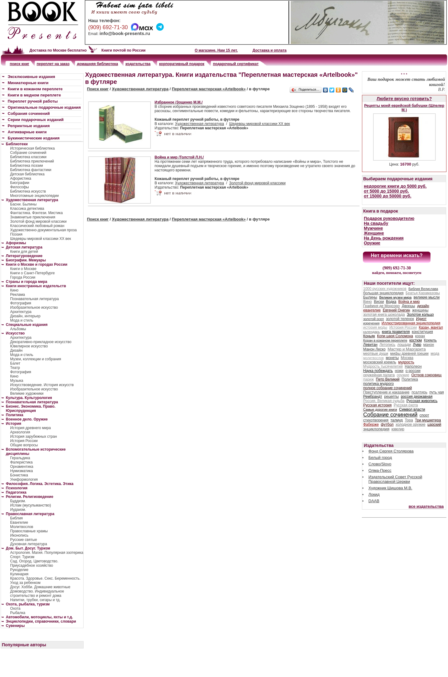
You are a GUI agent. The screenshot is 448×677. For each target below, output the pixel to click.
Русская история (377, 405)
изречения (371, 323)
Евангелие (19, 522)
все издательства (426, 506)
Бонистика (19, 475)
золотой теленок (400, 319)
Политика (410, 379)
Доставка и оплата (270, 50)
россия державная (416, 396)
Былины (370, 297)
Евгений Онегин (396, 310)
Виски (379, 301)
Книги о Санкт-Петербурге (32, 273)
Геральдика (20, 458)
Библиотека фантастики (30, 170)
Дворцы (408, 306)
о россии (413, 371)
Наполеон (413, 366)
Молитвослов (21, 527)
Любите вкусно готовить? (404, 98)
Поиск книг (97, 89)
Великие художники (26, 393)
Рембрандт (372, 396)
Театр (15, 368)
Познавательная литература (34, 299)
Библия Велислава (423, 289)
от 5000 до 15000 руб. (386, 191)
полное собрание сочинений (387, 388)
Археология (20, 432)
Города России (22, 277)
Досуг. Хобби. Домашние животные (40, 587)
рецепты (391, 396)
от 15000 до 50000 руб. (387, 196)
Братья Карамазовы (423, 293)
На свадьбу (376, 223)
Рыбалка (17, 613)
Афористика (20, 178)
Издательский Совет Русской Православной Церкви (395, 479)
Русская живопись (422, 401)
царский (434, 424)
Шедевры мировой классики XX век (259, 124)
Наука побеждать (378, 371)
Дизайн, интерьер (25, 316)
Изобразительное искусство (34, 307)
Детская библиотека (27, 174)
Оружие (372, 243)
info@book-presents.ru (125, 33)
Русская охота (406, 405)
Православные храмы (29, 531)
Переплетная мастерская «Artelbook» (209, 89)
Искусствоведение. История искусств (42, 385)
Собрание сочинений (28, 153)
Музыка (16, 380)
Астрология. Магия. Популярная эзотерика (46, 552)
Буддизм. (18, 501)
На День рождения (383, 238)
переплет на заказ (53, 64)
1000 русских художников (385, 289)
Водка (391, 301)
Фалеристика (21, 462)
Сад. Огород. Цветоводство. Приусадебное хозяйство (34, 563)
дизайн (423, 306)
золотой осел (373, 319)
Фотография (20, 303)
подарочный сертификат (235, 64)
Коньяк (369, 336)
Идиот (421, 319)
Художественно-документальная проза (43, 230)
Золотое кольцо (420, 314)
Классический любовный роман (37, 226)
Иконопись (19, 535)
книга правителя (396, 332)
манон (428, 344)
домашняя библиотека (97, 64)
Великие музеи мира (395, 297)
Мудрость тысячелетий (383, 366)
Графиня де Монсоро (381, 306)
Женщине (374, 233)
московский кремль (379, 362)
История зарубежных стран (33, 436)
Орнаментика (21, 466)
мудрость (406, 362)
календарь (371, 332)
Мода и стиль (21, 320)
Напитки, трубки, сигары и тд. (35, 600)
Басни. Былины (23, 204)
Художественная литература (140, 89)
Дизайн (16, 350)
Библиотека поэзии (26, 165)
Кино (14, 290)
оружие (403, 375)
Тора (409, 420)
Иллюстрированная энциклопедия (411, 323)
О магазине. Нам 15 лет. (216, 50)
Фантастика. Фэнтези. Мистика (36, 213)
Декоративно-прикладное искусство (40, 342)
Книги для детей (24, 251)
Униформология (24, 479)
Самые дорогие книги (380, 409)
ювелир (397, 429)
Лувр (417, 344)
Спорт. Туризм (22, 557)
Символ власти (412, 409)
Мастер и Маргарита (406, 349)
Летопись (387, 344)
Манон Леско (374, 349)
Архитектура (21, 312)
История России (23, 441)
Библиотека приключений (32, 161)
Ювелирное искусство (29, 346)
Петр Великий (387, 379)
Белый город (380, 457)
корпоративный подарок (181, 64)
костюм (415, 340)
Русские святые (23, 540)
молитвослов (373, 358)
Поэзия (16, 234)
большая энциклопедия (383, 293)
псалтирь (419, 392)
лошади (404, 344)
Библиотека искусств (28, 191)
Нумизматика (21, 471)
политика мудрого (378, 384)
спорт (424, 415)
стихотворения (375, 420)
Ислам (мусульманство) (30, 505)
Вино (367, 301)
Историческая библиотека (32, 148)
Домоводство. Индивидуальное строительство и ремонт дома (37, 593)
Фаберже (371, 424)
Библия (16, 518)
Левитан (370, 344)
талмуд (397, 420)
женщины (420, 310)
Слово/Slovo (379, 464)
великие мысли (427, 297)
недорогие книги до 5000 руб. (395, 186)
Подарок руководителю (389, 218)
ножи (399, 371)
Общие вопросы (24, 445)
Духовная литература (28, 544)
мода (434, 353)
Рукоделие (19, 570)
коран (420, 336)
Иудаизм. (18, 509)
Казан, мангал (431, 327)
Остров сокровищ (426, 375)
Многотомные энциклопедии (34, 196)
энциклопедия (376, 429)
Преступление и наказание (386, 392)
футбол (387, 424)
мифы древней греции (409, 353)
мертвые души (375, 353)
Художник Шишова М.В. (390, 488)
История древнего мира (30, 428)
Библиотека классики (28, 157)
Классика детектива (27, 208)
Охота (15, 608)
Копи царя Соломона (395, 336)
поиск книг (19, 64)
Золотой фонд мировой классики (257, 183)
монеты (392, 358)
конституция (422, 332)
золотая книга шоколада (384, 314)
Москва (407, 358)
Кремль (430, 340)
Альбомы (18, 329)
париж (368, 379)
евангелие (372, 310)
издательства (138, 64)
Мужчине (373, 228)
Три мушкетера (428, 420)
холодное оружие (411, 424)
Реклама (17, 294)
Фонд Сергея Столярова (391, 451)
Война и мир (409, 301)
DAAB (373, 501)
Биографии (19, 183)
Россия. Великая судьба (383, 401)
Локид (373, 494)
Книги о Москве (23, 269)
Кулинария (19, 574)
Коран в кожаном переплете (385, 340)
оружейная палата (379, 375)
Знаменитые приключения (32, 217)
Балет (15, 363)
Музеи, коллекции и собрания (35, 359)
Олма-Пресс (379, 470)
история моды (375, 327)
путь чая (436, 392)
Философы (19, 187)
